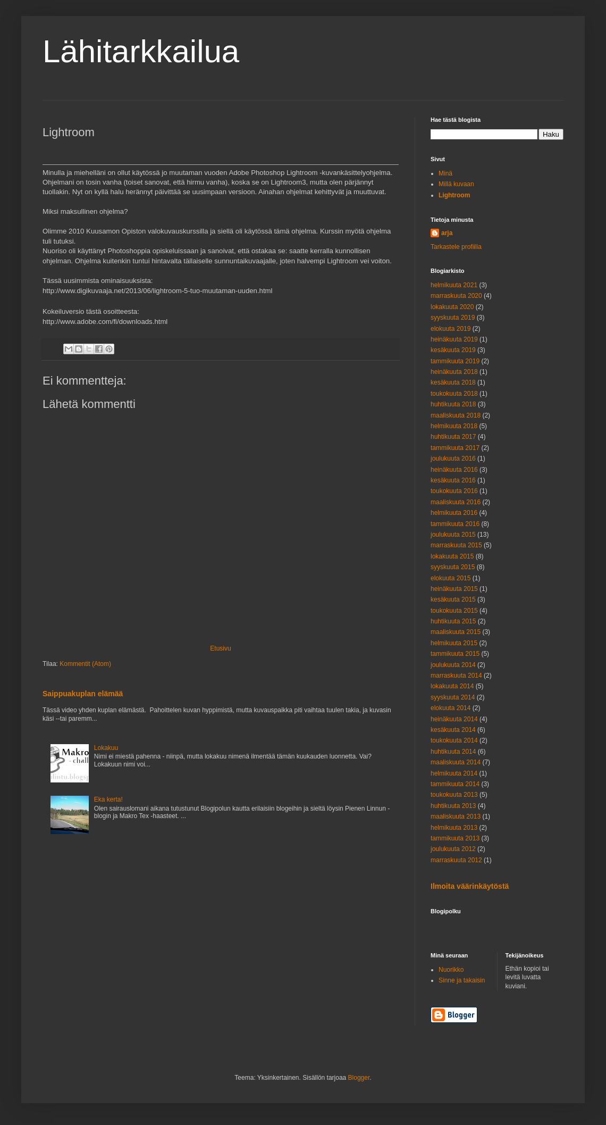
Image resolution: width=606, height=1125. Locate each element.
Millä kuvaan (456, 184)
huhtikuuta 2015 (453, 621)
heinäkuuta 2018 (454, 372)
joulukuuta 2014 (453, 665)
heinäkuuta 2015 (454, 589)
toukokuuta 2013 (454, 794)
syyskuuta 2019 (453, 317)
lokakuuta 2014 (452, 686)
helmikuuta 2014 (454, 773)
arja (446, 233)
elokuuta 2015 (450, 578)
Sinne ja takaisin (462, 980)
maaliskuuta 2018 (456, 415)
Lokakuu (106, 748)
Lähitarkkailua (141, 51)
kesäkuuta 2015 (453, 599)
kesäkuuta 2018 (453, 382)
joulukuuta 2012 (453, 849)
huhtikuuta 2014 (453, 751)
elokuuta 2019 (450, 328)
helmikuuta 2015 (454, 643)
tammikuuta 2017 (455, 448)
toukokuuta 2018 (454, 393)
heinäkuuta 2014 (454, 719)
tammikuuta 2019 (455, 361)
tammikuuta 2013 (455, 838)
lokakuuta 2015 (452, 556)
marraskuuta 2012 (456, 860)
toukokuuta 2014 (454, 740)
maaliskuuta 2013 (456, 816)
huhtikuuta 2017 (453, 436)
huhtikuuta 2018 (453, 404)
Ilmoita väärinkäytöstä (470, 886)
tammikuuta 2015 (455, 653)
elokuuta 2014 (450, 708)
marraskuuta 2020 (456, 295)
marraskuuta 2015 (456, 545)
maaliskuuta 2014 (456, 762)
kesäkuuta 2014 (453, 730)
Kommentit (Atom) (85, 664)
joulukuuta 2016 (453, 458)
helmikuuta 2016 (454, 512)
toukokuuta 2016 (454, 491)
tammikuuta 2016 (455, 524)
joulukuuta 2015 (453, 534)
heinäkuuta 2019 (454, 339)
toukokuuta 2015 (454, 610)
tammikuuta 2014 (455, 784)
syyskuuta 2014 (453, 697)
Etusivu (220, 648)
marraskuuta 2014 (456, 675)
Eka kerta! (108, 799)
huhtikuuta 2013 (453, 806)
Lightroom (454, 195)
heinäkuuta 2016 (454, 469)
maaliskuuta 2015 (456, 632)
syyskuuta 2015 (453, 567)
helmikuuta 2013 (454, 827)
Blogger (359, 1077)
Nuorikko (451, 969)
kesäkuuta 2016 (453, 480)
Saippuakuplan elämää (83, 693)
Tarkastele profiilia (456, 247)
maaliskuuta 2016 (456, 502)
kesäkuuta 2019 (453, 350)
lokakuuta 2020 (452, 307)
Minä (445, 173)
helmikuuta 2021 (454, 285)
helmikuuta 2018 (454, 426)
